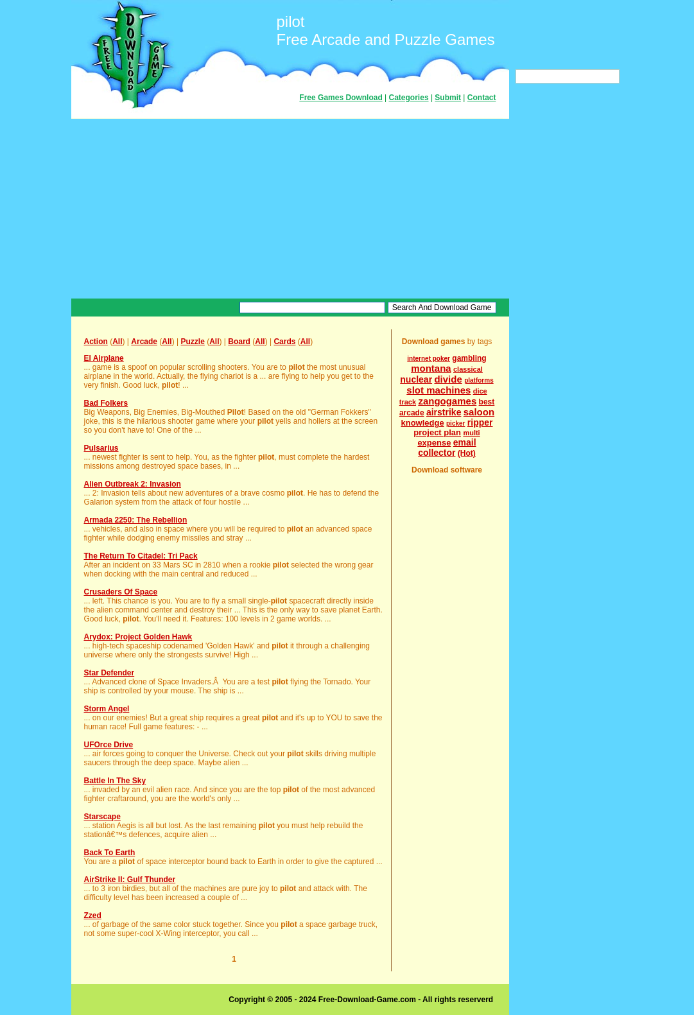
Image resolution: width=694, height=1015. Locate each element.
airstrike (443, 412)
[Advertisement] (290, 209)
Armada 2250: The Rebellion (135, 520)
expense (434, 442)
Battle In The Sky (115, 780)
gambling (469, 358)
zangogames (447, 400)
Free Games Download (340, 97)
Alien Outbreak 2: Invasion (132, 484)
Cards (284, 341)
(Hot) (467, 453)
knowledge (422, 423)
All (117, 341)
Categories (409, 97)
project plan (437, 432)
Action (96, 341)
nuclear (416, 379)
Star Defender (109, 672)
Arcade (144, 341)
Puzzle (192, 341)
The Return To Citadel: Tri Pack (141, 555)
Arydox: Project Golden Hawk (138, 636)
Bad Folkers (106, 403)
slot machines (438, 390)
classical (468, 369)
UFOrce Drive (109, 744)
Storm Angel (107, 708)
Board (239, 341)
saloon (479, 411)
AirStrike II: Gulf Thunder (130, 879)
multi (471, 433)
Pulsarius (101, 448)
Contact (481, 97)
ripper (480, 422)
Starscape (102, 816)
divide (448, 379)
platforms (479, 380)
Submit (448, 97)
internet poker (428, 358)
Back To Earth (109, 852)
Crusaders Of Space (121, 591)
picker (455, 423)
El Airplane (104, 358)
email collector (447, 447)
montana (431, 368)
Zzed (92, 915)
